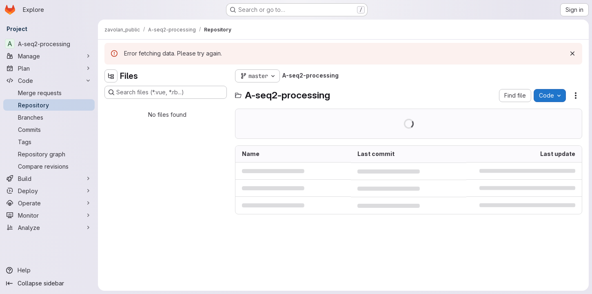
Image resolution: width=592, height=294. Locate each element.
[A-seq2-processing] (49, 43)
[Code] (49, 80)
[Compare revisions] (49, 166)
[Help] (49, 270)
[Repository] (49, 105)
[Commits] (49, 129)
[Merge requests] (49, 92)
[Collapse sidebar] (49, 283)
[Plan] (49, 68)
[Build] (49, 178)
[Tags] (49, 141)
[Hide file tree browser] (111, 75)
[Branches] (49, 117)
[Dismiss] (572, 53)
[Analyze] (49, 227)
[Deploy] (49, 190)
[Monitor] (49, 215)
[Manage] (49, 56)
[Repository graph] (49, 154)
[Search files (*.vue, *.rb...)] (165, 92)
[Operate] (49, 203)
